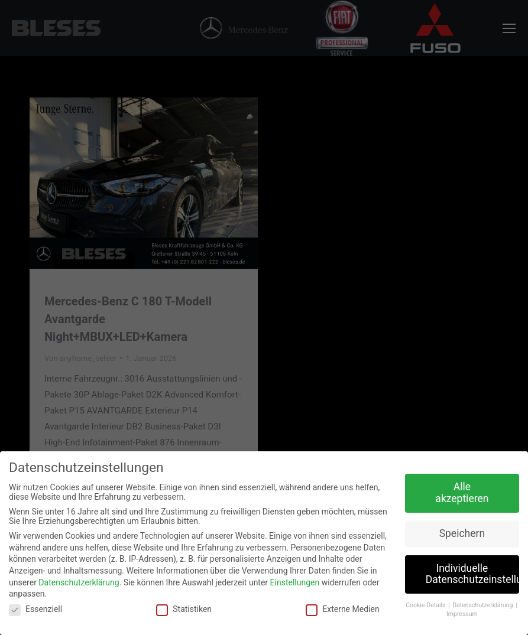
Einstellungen (295, 582)
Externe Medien (342, 609)
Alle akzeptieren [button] (461, 492)
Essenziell (35, 609)
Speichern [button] (462, 533)
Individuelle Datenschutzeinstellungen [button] (472, 574)
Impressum (462, 614)
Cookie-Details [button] (426, 605)
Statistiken (184, 609)
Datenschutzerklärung (78, 582)
